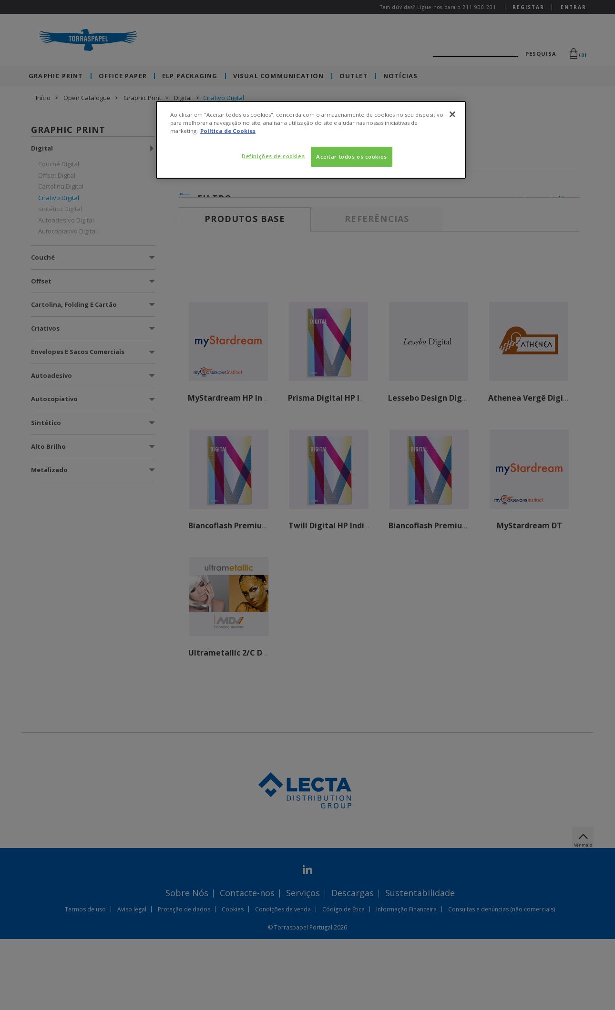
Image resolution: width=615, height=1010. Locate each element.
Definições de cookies (273, 156)
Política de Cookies (228, 130)
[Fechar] (452, 114)
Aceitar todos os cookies (351, 156)
